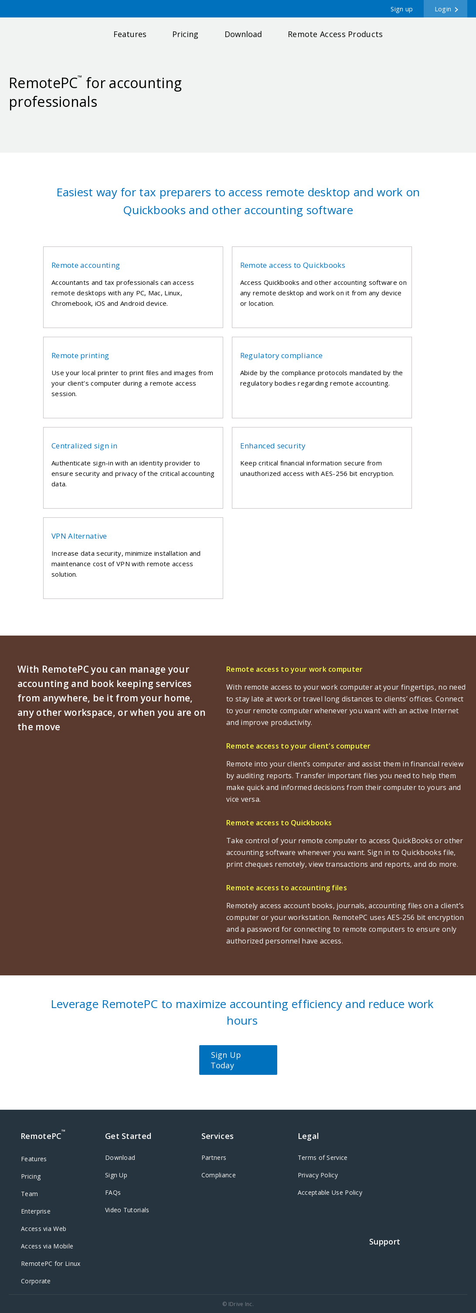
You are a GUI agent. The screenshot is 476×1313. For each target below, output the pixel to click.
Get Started (128, 1136)
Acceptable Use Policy (330, 1192)
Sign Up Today (226, 1060)
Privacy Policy (318, 1175)
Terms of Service (323, 1157)
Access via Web (43, 1228)
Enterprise (36, 1211)
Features (129, 34)
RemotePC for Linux (50, 1263)
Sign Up (116, 1175)
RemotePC (47, 36)
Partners (213, 1157)
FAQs (113, 1192)
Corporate (36, 1281)
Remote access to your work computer (294, 669)
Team (29, 1194)
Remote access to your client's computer (298, 746)
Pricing (185, 34)
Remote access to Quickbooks (279, 822)
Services (217, 1136)
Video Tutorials (127, 1210)
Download (243, 34)
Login (443, 8)
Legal (309, 1136)
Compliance (218, 1175)
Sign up (402, 8)
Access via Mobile (47, 1246)
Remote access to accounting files (286, 887)
